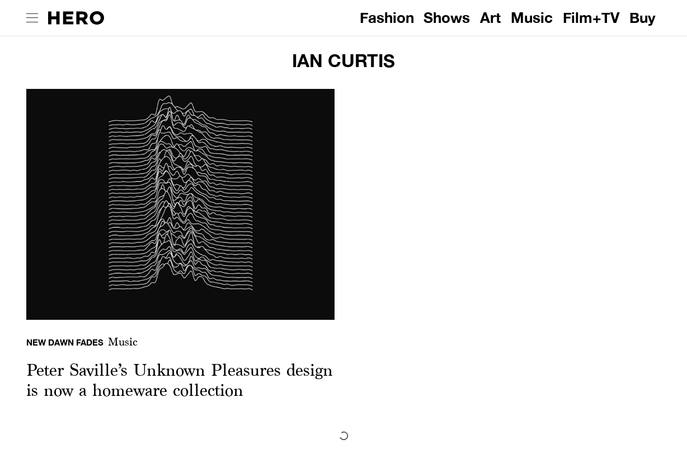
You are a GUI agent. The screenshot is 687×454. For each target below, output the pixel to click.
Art (490, 17)
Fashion (387, 17)
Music (532, 17)
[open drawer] (32, 17)
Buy (642, 17)
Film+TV (591, 17)
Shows (447, 17)
